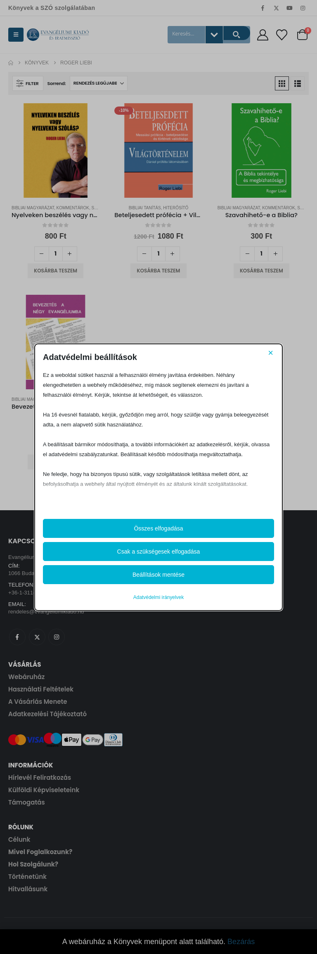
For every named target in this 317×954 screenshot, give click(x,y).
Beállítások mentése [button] (158, 574)
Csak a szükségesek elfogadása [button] (158, 551)
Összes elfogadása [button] (158, 528)
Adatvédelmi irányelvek (158, 597)
